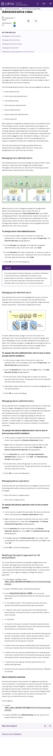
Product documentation (21, 4)
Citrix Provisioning (12, 9)
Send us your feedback (11, 734)
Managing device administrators (13, 44)
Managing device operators (12, 48)
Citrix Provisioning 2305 (31, 9)
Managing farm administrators (13, 36)
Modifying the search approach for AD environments (19, 51)
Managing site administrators (12, 40)
